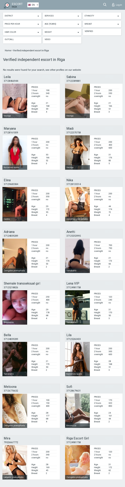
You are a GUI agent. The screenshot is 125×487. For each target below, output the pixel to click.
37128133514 (73, 184)
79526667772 (11, 442)
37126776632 (11, 390)
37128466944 (11, 80)
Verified (89, 31)
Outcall (9, 39)
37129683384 (11, 184)
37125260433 (73, 339)
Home (8, 50)
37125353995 (73, 235)
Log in (117, 5)
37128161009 (11, 132)
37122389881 (73, 80)
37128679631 (73, 390)
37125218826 (11, 287)
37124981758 (73, 287)
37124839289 (11, 235)
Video (47, 39)
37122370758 (73, 132)
